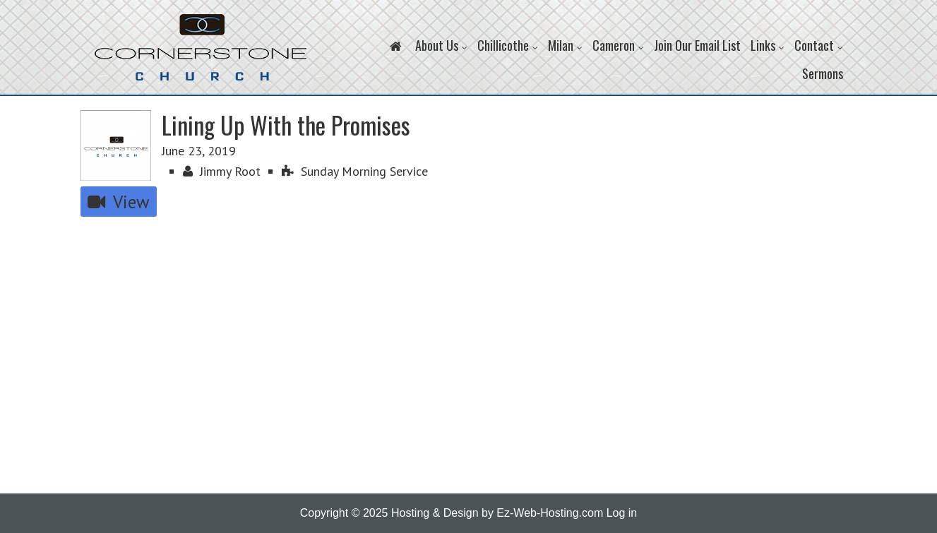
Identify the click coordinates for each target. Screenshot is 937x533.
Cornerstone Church (200, 54)
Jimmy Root (222, 171)
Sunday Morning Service (355, 171)
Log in (622, 513)
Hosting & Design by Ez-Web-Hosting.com (497, 513)
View (119, 201)
